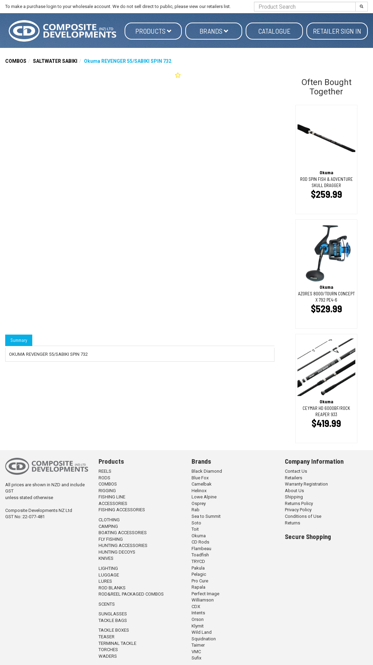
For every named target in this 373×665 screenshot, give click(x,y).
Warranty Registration (306, 484)
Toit (195, 529)
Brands (214, 31)
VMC (196, 651)
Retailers (293, 477)
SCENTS (107, 604)
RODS (104, 477)
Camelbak (202, 484)
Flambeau (201, 548)
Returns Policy (299, 503)
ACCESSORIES (113, 503)
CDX (196, 606)
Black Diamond (207, 471)
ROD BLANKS (112, 587)
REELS (105, 471)
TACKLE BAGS (113, 620)
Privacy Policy (298, 509)
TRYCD (198, 561)
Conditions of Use (303, 516)
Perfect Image (205, 593)
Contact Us (296, 471)
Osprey (199, 503)
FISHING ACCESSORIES (122, 509)
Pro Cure (200, 580)
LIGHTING (108, 568)
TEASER (107, 636)
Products (153, 31)
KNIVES (106, 558)
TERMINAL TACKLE (117, 643)
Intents (198, 612)
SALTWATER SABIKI (55, 61)
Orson (198, 619)
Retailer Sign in (337, 31)
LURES (105, 581)
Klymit (198, 626)
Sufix (196, 657)
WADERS (108, 656)
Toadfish (200, 554)
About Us (294, 490)
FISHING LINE (112, 496)
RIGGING (107, 490)
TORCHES (108, 649)
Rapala (198, 587)
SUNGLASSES (113, 613)
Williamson (203, 600)
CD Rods (200, 542)
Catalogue (274, 31)
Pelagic (199, 574)
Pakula (198, 568)
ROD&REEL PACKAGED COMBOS (131, 594)
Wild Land (202, 632)
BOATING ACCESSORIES (123, 532)
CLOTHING (109, 519)
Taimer (198, 645)
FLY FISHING (111, 539)
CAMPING (108, 526)
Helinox (199, 490)
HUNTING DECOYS (117, 552)
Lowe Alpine (204, 496)
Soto (196, 522)
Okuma (199, 535)
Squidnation (204, 638)
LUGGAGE (109, 575)
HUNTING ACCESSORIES (123, 545)
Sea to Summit (206, 516)
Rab (196, 509)
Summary (18, 340)
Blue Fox (200, 477)
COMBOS (15, 61)
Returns (292, 522)
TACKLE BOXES (114, 630)
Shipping (294, 496)
